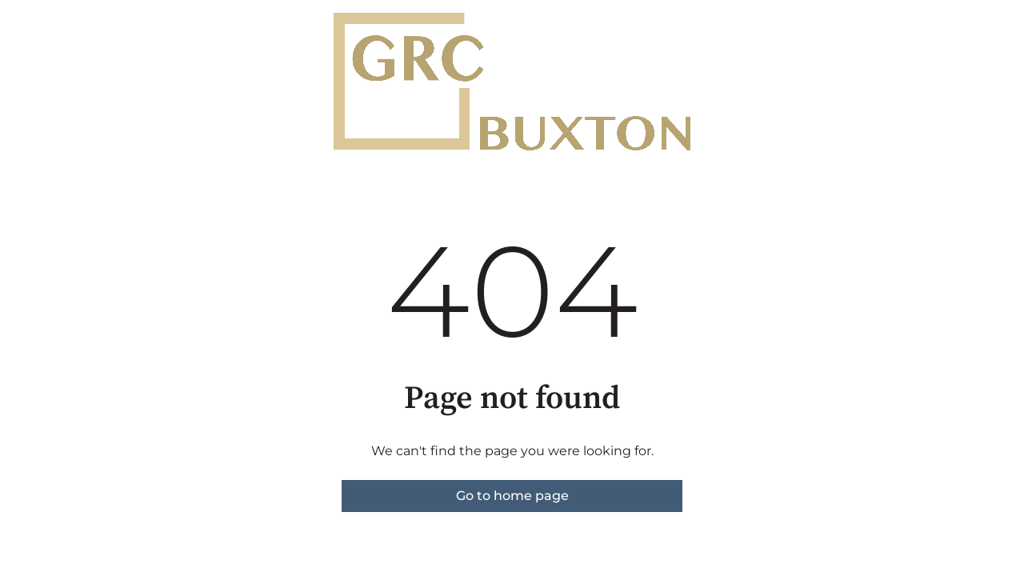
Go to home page (512, 495)
